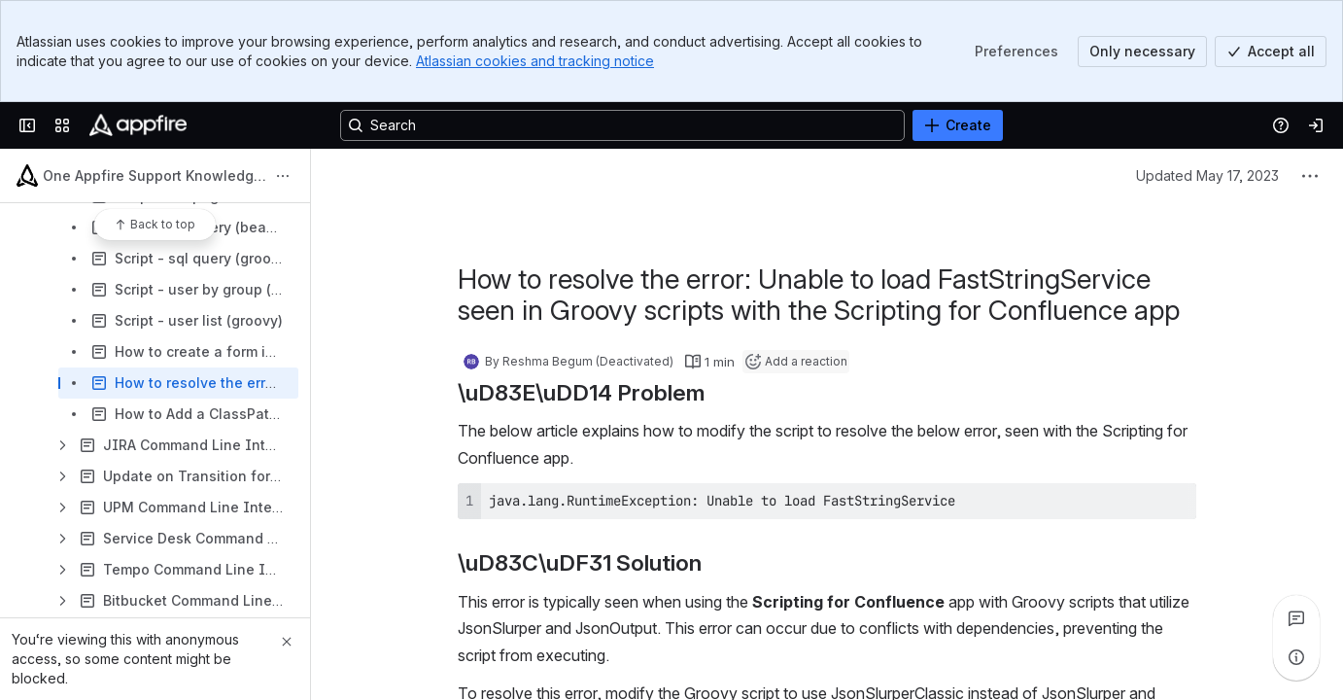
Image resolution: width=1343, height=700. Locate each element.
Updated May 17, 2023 (1207, 175)
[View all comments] (1296, 618)
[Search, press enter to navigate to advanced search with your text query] (622, 125)
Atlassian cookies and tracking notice (535, 60)
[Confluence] (138, 125)
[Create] (958, 125)
